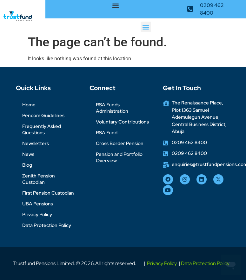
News (28, 154)
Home (29, 105)
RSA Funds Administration (112, 108)
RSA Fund (106, 133)
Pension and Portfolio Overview (119, 157)
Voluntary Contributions (122, 122)
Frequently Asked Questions (41, 129)
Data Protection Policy (46, 225)
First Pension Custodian (48, 193)
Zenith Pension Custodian (38, 179)
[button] (115, 5)
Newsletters (35, 143)
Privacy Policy (37, 214)
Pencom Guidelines (43, 115)
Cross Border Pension (119, 143)
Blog (27, 165)
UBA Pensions (37, 204)
